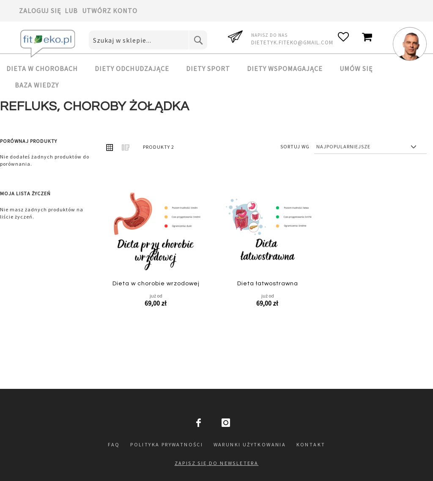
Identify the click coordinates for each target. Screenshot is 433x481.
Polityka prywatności (166, 444)
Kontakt (311, 444)
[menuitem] (46, 68)
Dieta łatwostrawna (267, 284)
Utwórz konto (109, 10)
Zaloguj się (40, 10)
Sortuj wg (295, 146)
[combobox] (148, 39)
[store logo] (48, 44)
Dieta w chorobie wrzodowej (156, 284)
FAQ (114, 444)
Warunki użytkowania (250, 444)
